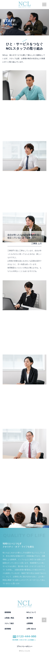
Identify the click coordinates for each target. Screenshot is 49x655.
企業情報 (30, 623)
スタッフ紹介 (9, 623)
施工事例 (30, 618)
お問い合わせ (31, 629)
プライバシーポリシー (24, 646)
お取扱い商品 (9, 618)
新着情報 (8, 612)
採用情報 (8, 629)
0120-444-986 (24, 638)
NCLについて (31, 612)
